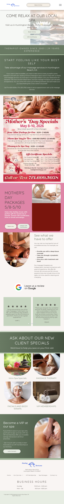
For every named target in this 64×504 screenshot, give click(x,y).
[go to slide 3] (31, 323)
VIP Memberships (46, 406)
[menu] (60, 5)
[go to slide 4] (32, 323)
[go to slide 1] (28, 323)
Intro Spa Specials (17, 378)
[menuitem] (9, 475)
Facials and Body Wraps (18, 407)
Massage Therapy (46, 378)
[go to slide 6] (35, 323)
